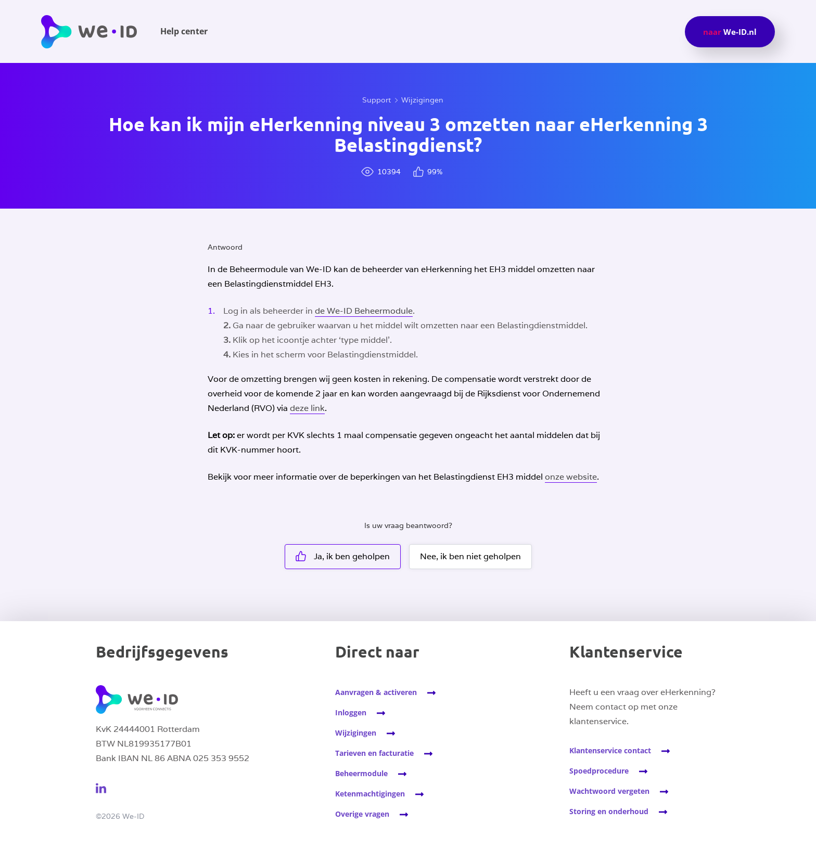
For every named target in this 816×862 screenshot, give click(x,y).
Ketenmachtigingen (370, 794)
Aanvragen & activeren (376, 692)
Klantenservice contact (610, 750)
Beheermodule (361, 773)
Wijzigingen (422, 100)
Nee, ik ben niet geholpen (470, 556)
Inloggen (350, 712)
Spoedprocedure (599, 771)
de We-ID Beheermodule (364, 310)
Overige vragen (362, 814)
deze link (307, 408)
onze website (571, 476)
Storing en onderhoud (608, 811)
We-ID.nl (730, 32)
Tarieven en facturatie (374, 753)
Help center (184, 31)
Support (376, 100)
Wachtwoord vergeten (609, 791)
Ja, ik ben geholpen (343, 556)
